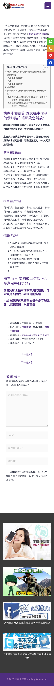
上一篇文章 (27, 354)
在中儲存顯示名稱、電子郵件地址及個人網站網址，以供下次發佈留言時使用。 (27, 476)
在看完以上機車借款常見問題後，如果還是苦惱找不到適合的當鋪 (29, 98)
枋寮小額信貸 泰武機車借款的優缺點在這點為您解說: (26, 73)
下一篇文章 (27, 362)
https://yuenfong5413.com (35, 335)
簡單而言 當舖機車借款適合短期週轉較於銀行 (26, 92)
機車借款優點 (17, 78)
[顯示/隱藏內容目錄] (44, 67)
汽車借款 (26, 327)
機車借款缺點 (17, 84)
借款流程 (11, 87)
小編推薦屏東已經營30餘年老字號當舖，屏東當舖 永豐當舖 (29, 104)
